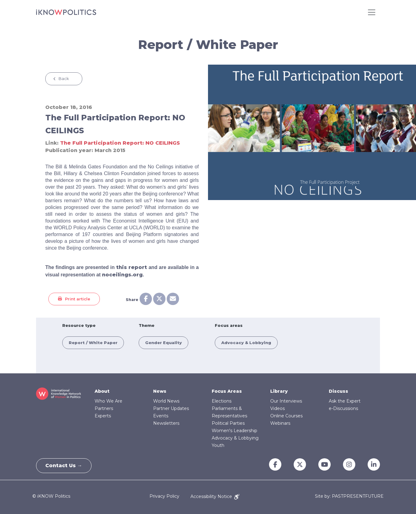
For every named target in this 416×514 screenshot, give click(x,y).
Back (64, 78)
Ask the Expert (345, 401)
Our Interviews (286, 401)
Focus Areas (227, 391)
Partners (104, 408)
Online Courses (286, 416)
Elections (221, 401)
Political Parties (228, 423)
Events (160, 416)
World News (166, 401)
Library (279, 391)
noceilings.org (122, 275)
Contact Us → (64, 465)
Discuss (338, 391)
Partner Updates (171, 408)
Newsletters (166, 423)
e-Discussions (343, 408)
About (102, 391)
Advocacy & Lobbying (246, 342)
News (159, 391)
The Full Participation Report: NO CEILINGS (120, 143)
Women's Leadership (234, 430)
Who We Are (108, 401)
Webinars (280, 423)
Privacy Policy (164, 496)
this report (131, 267)
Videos (277, 408)
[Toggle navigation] (371, 12)
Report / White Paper (93, 342)
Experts (103, 416)
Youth (218, 445)
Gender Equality (163, 342)
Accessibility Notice (214, 496)
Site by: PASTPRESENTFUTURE (349, 496)
